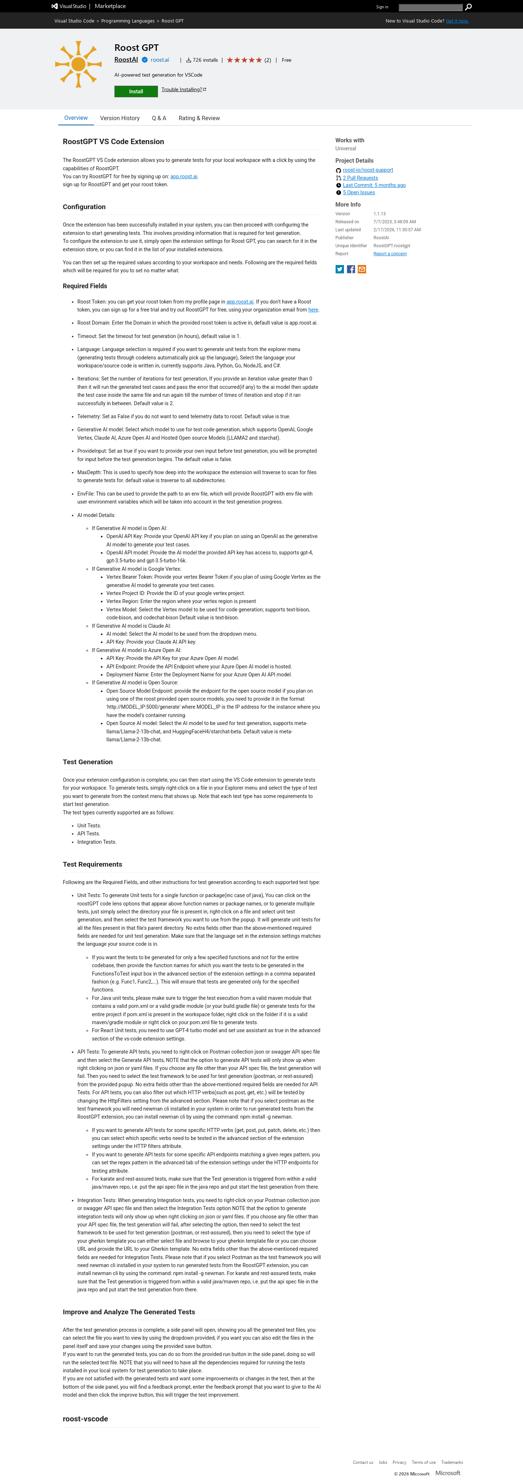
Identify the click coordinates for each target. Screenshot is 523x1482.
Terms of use (424, 1462)
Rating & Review (199, 118)
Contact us (363, 1462)
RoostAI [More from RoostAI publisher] (126, 59)
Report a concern (390, 253)
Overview (76, 117)
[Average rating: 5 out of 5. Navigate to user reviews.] (248, 60)
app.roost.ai (183, 176)
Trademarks (452, 1462)
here (313, 310)
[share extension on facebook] (351, 271)
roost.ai (160, 59)
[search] (430, 7)
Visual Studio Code (74, 20)
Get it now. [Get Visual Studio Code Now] (457, 20)
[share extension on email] (362, 271)
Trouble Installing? (184, 89)
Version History (120, 118)
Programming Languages (128, 20)
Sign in (382, 6)
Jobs (383, 1462)
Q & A (159, 118)
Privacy (399, 1462)
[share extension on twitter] (340, 271)
